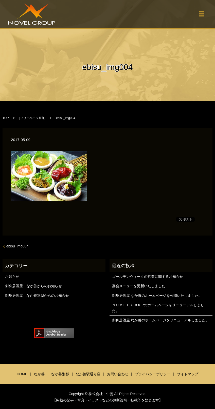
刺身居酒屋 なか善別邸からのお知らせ (37, 296)
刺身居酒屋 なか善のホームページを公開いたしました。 (157, 296)
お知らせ (12, 277)
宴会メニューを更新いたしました (138, 286)
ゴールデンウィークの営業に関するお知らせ (147, 277)
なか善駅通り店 (88, 374)
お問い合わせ (117, 374)
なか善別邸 (60, 374)
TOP (6, 118)
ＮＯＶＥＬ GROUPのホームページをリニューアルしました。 (158, 308)
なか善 (39, 374)
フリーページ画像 (32, 118)
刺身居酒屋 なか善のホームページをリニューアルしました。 (160, 320)
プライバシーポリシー (152, 374)
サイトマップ (187, 374)
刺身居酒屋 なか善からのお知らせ (33, 286)
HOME (22, 374)
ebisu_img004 (17, 246)
